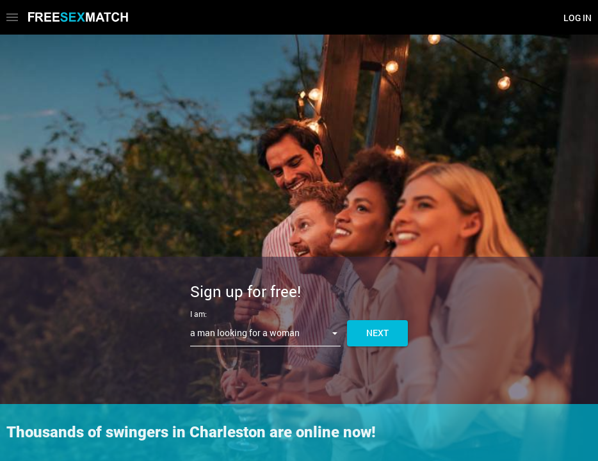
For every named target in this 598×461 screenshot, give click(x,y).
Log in (577, 18)
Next (377, 333)
